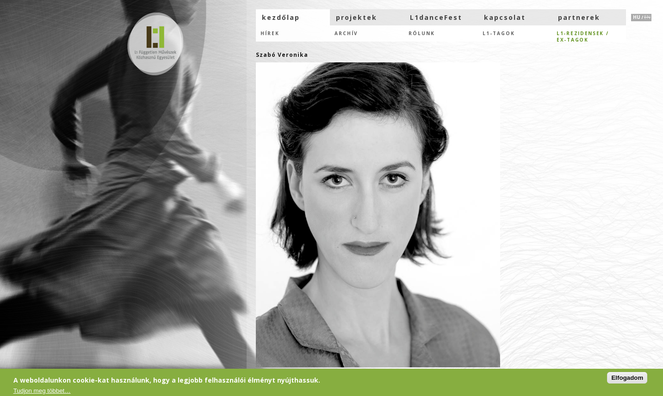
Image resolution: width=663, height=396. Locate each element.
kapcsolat (505, 17)
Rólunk (422, 33)
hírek (269, 33)
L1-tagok (499, 33)
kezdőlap (281, 17)
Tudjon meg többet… (42, 391)
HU (636, 17)
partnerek (579, 17)
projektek (356, 17)
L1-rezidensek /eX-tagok (583, 36)
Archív (346, 33)
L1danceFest (436, 17)
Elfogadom (627, 378)
